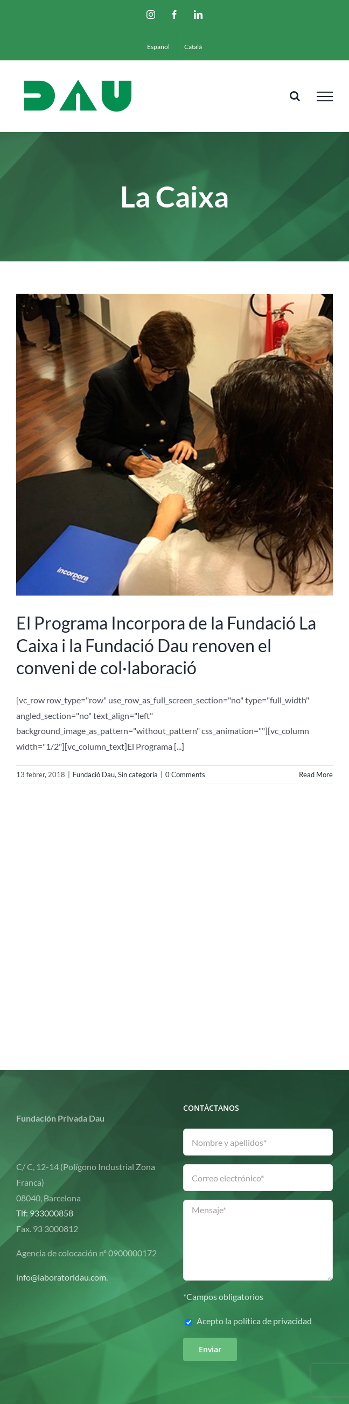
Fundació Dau (94, 774)
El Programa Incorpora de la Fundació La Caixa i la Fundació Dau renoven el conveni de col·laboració (166, 645)
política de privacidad (272, 1321)
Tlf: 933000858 (44, 1213)
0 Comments (185, 774)
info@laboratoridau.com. (62, 1277)
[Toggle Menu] (324, 96)
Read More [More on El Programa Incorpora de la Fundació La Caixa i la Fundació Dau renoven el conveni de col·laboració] (316, 774)
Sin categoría (138, 774)
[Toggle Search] (295, 96)
